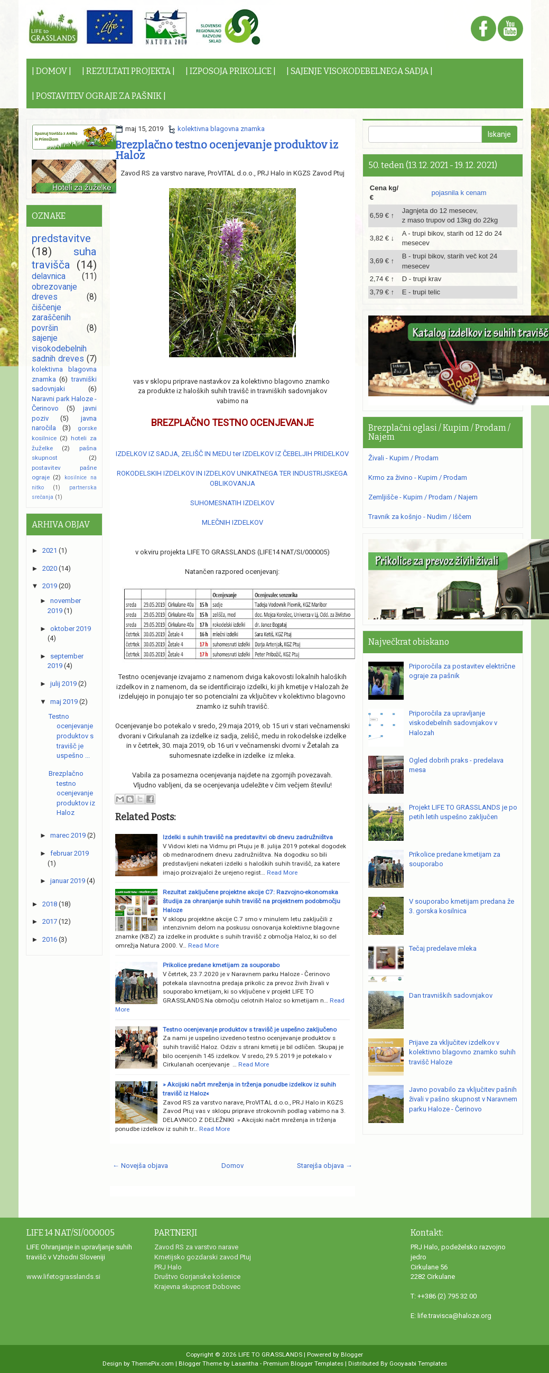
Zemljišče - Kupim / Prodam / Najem (423, 497)
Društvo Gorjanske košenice (197, 1277)
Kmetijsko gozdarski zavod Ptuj (202, 1257)
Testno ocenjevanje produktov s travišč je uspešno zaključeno (250, 1029)
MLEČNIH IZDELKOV (232, 522)
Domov (232, 1166)
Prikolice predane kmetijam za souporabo (221, 965)
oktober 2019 (70, 629)
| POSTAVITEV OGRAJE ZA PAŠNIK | (99, 96)
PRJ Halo (168, 1267)
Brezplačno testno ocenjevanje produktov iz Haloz (226, 150)
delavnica (49, 276)
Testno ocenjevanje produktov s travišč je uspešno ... (71, 735)
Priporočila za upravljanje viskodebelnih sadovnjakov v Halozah (453, 723)
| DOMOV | (51, 71)
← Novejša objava (140, 1166)
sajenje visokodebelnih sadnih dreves (59, 348)
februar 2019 (69, 853)
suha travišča (64, 258)
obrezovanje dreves (54, 292)
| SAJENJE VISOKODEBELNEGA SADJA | (359, 71)
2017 (49, 921)
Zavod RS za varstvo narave (196, 1247)
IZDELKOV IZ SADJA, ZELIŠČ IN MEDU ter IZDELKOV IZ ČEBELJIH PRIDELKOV (232, 454)
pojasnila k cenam (459, 193)
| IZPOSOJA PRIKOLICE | (230, 71)
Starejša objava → (324, 1166)
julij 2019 (63, 684)
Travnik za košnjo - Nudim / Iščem (419, 517)
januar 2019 (67, 881)
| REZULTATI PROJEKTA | (128, 71)
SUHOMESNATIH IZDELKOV (232, 503)
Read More (282, 872)
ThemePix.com (153, 1363)
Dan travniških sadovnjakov (450, 995)
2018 (49, 904)
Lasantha (244, 1363)
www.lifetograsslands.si (63, 1277)
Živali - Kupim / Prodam (403, 458)
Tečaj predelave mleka (443, 948)
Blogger (352, 1354)
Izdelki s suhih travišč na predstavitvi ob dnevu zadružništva (248, 837)
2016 (49, 939)
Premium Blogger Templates (303, 1363)
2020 (49, 568)
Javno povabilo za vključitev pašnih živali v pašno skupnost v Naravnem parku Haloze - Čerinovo (463, 1099)
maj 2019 (64, 702)
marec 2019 (68, 835)
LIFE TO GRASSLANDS (270, 1354)
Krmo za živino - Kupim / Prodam (417, 477)
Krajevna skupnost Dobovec (197, 1287)
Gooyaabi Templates (418, 1363)
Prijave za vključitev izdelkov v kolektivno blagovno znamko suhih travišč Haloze (462, 1052)
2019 (49, 586)
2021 (49, 550)
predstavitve (61, 238)
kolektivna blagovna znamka (221, 129)
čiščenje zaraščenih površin (51, 318)
